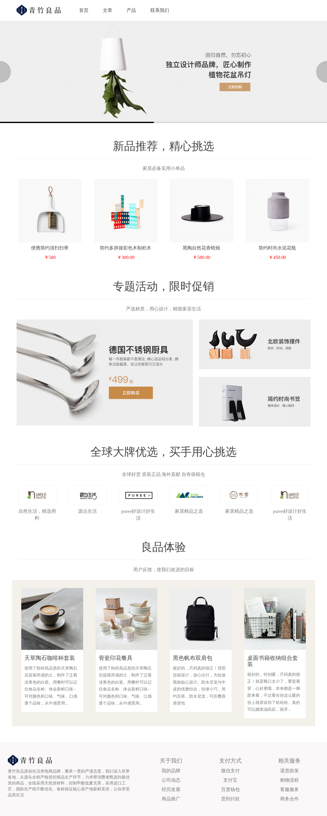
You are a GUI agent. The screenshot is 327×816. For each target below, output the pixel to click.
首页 (83, 10)
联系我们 (159, 10)
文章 (107, 10)
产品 (131, 10)
